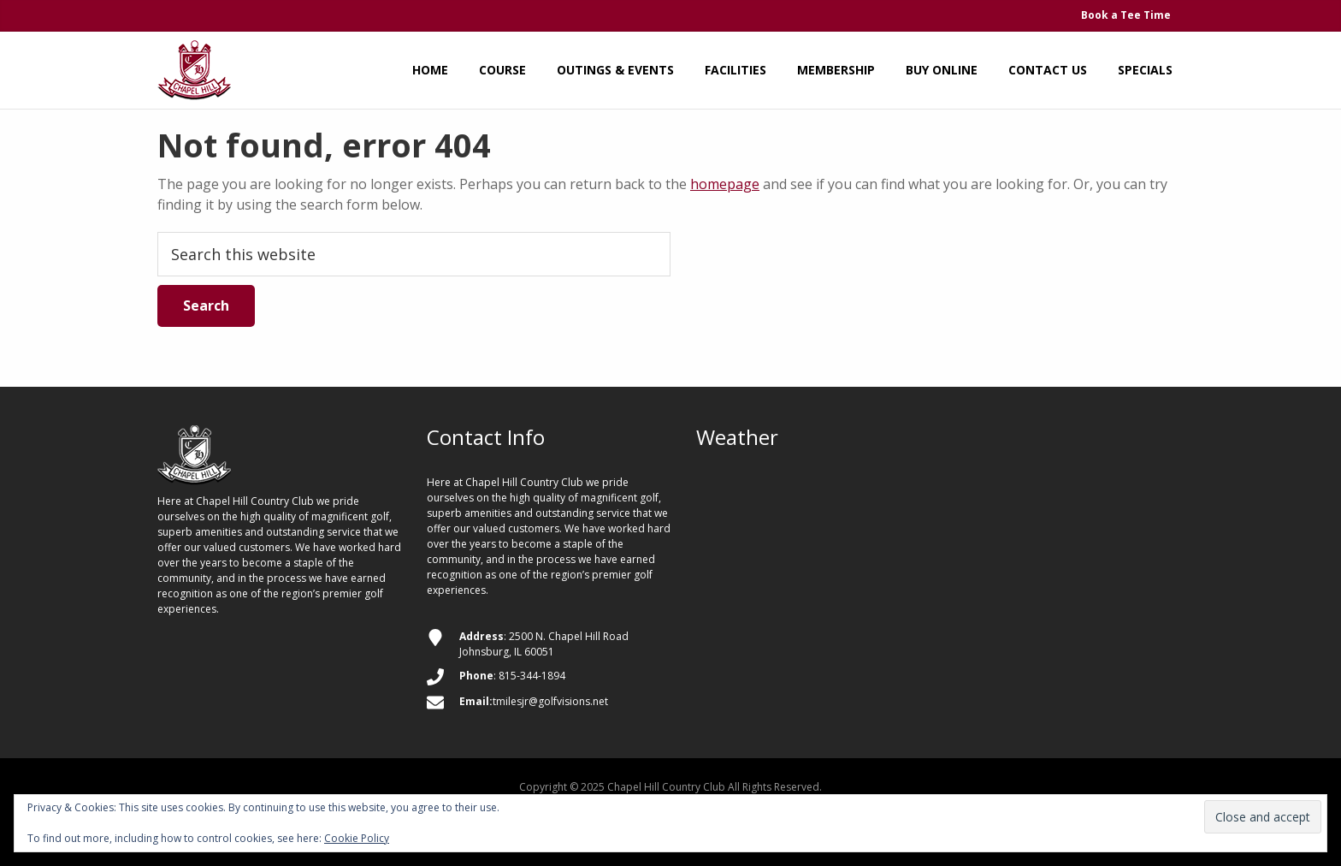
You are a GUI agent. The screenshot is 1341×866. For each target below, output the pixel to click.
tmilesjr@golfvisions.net (550, 701)
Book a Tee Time (1126, 15)
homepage (724, 184)
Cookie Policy (356, 838)
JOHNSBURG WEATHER (940, 539)
